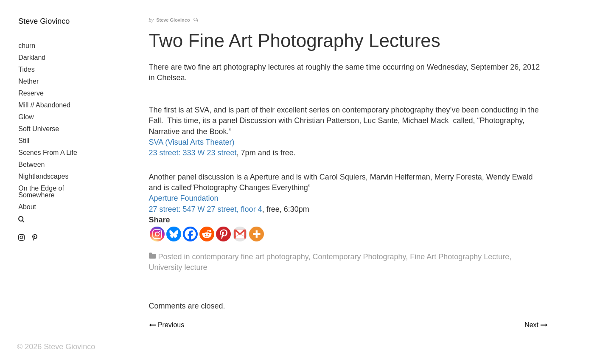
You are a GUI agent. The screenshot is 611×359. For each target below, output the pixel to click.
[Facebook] (190, 234)
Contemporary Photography (359, 256)
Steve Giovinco (44, 21)
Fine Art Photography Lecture (459, 256)
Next (535, 324)
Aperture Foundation (184, 198)
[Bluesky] (173, 234)
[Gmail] (240, 234)
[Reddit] (206, 234)
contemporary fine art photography (250, 256)
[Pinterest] (223, 234)
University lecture (178, 267)
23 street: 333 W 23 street (193, 153)
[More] (256, 234)
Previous (170, 324)
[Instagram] (157, 234)
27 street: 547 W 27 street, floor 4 (205, 209)
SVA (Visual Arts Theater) (192, 142)
